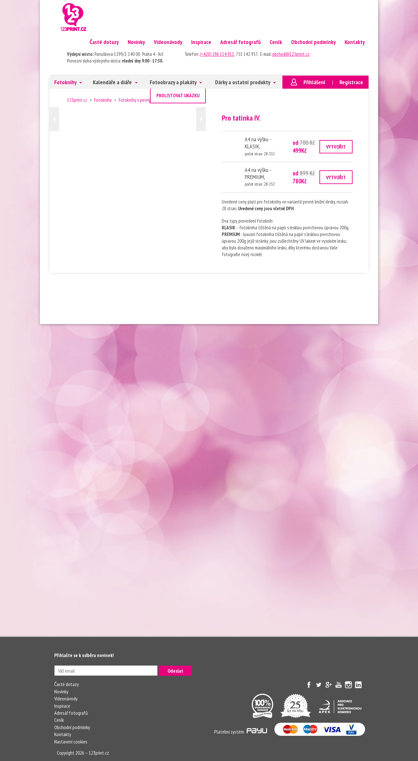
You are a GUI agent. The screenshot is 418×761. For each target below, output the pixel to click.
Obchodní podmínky (313, 42)
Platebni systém (240, 731)
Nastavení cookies (70, 741)
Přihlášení (314, 82)
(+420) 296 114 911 (217, 54)
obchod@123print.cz (291, 54)
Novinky (136, 42)
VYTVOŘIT (336, 147)
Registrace (351, 82)
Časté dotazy (104, 42)
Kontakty (355, 42)
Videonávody (168, 42)
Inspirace (201, 42)
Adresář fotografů (240, 42)
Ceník (276, 42)
